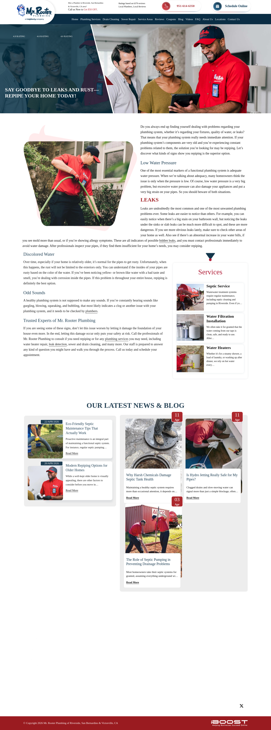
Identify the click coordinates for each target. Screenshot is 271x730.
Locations (220, 19)
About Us (207, 19)
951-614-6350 (214, 687)
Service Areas (145, 19)
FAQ (197, 19)
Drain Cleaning (111, 19)
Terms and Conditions (122, 688)
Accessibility (153, 674)
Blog (180, 19)
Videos (189, 19)
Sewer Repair (128, 19)
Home (75, 19)
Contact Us (234, 19)
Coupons (171, 19)
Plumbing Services (90, 19)
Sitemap (113, 681)
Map (235, 635)
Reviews (159, 19)
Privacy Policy (154, 681)
